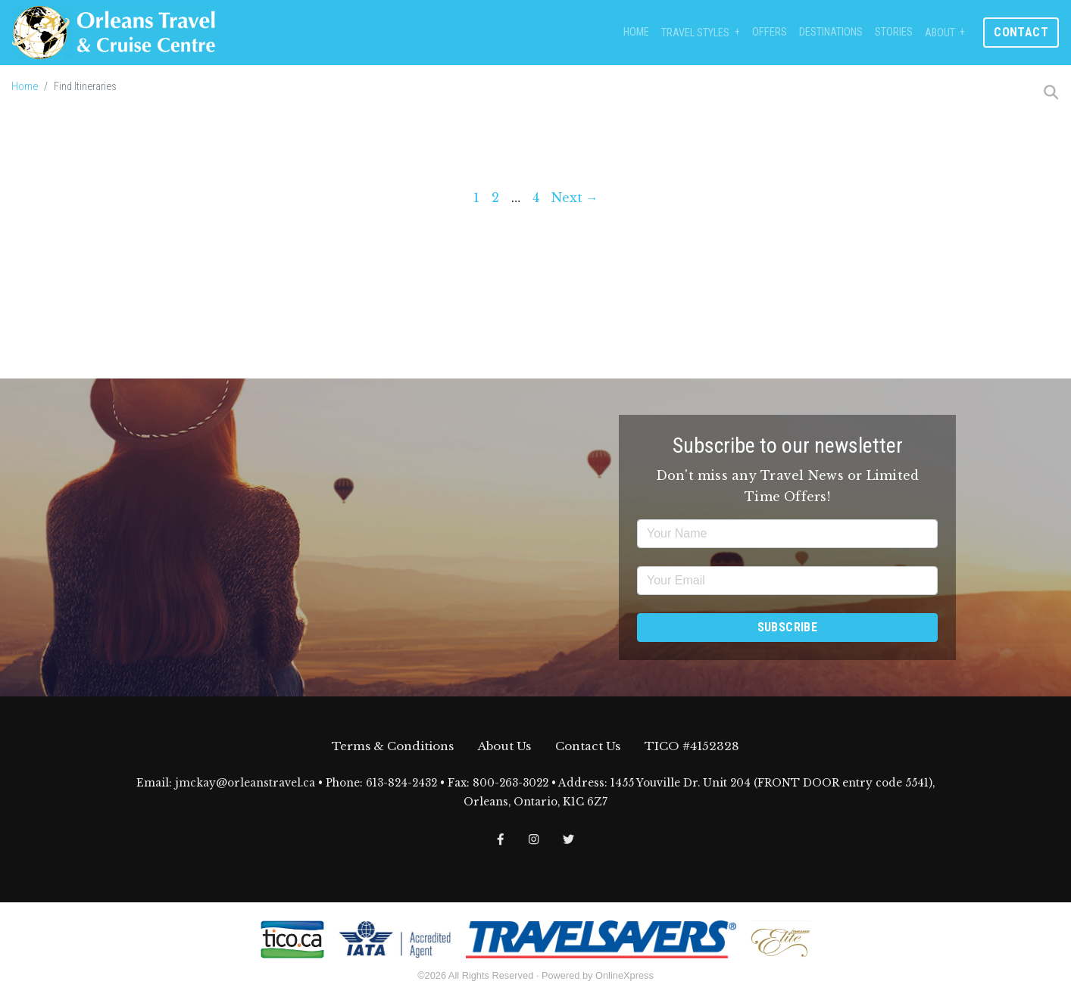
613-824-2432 (401, 783)
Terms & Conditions (393, 746)
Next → (574, 197)
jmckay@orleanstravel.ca (245, 783)
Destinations (831, 32)
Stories (894, 32)
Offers (769, 32)
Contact (1021, 32)
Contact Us (587, 746)
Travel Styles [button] (695, 32)
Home (636, 32)
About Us (504, 746)
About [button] (940, 32)
